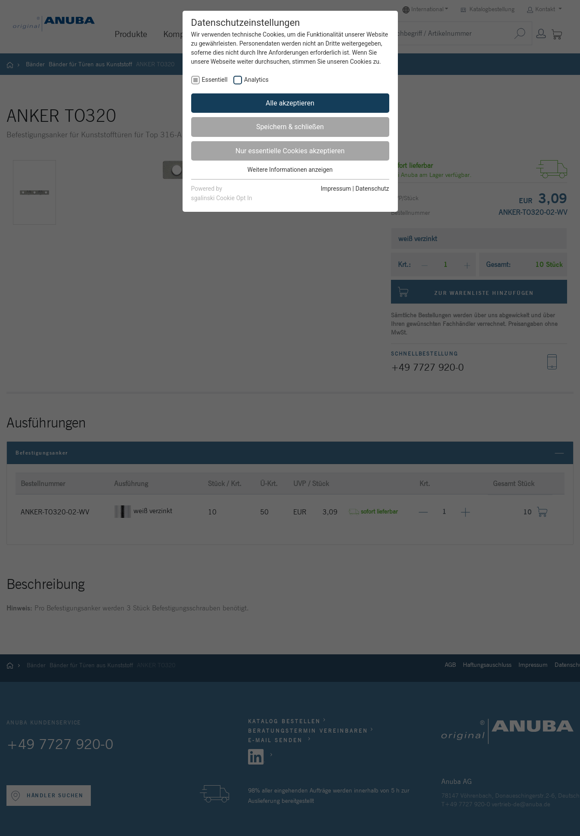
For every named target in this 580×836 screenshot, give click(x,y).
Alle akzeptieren (290, 103)
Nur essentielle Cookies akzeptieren (290, 151)
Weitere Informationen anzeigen (290, 169)
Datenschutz (372, 188)
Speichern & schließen (290, 127)
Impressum (336, 188)
